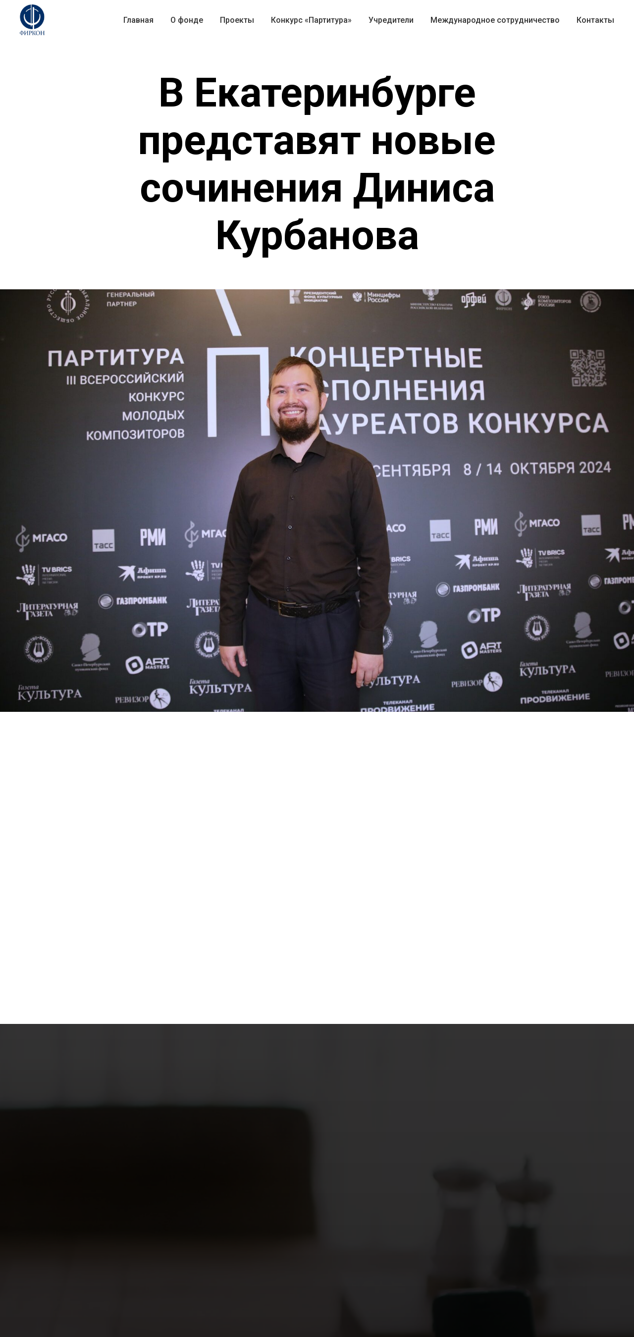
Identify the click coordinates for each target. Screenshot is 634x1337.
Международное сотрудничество (495, 20)
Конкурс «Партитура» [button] (311, 20)
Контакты (595, 20)
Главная (138, 20)
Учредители (391, 20)
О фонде (186, 20)
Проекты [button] (237, 20)
